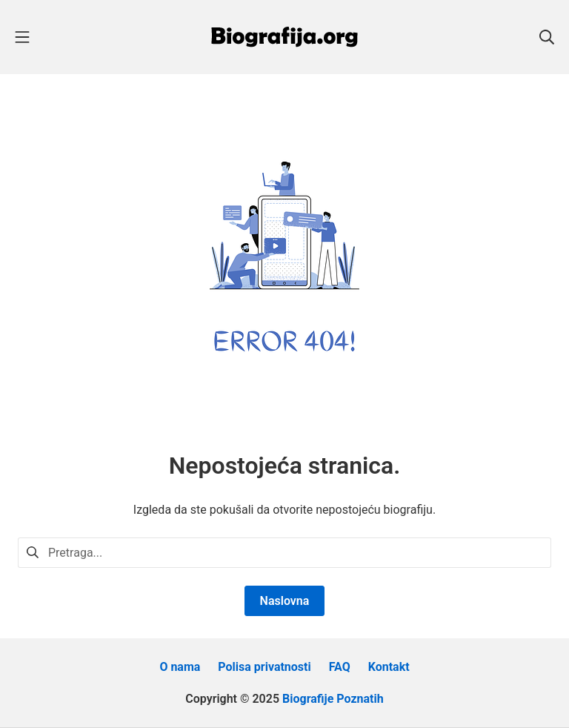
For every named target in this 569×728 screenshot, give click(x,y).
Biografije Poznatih (333, 699)
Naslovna (285, 601)
